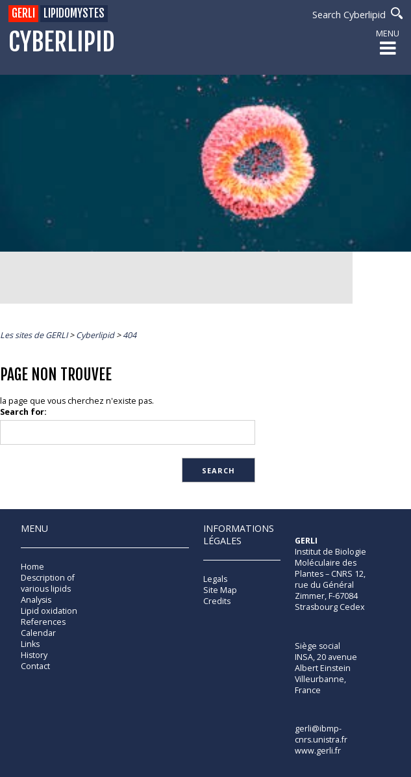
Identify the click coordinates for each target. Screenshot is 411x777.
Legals (215, 579)
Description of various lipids (48, 583)
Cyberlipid (61, 42)
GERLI (23, 13)
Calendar (38, 633)
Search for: (23, 411)
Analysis (36, 599)
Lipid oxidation (49, 610)
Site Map (220, 590)
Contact (35, 666)
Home (32, 566)
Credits (216, 601)
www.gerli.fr (318, 750)
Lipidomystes (74, 13)
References (43, 621)
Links (30, 644)
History (34, 655)
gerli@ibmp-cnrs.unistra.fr (321, 734)
